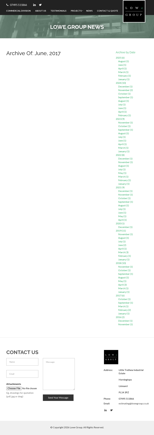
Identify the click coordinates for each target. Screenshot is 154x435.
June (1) (122, 64)
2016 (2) (120, 317)
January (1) (123, 79)
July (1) (122, 104)
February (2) (124, 309)
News (89, 10)
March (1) (123, 72)
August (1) (123, 61)
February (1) (124, 75)
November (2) (125, 90)
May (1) (122, 172)
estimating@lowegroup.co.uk (134, 403)
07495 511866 (16, 4)
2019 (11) (121, 230)
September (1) (125, 97)
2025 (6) (120, 57)
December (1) (125, 86)
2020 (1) (120, 223)
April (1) (122, 68)
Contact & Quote (107, 10)
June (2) (122, 245)
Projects (76, 10)
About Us (40, 10)
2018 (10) (121, 263)
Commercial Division (18, 10)
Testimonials (58, 10)
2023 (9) (120, 118)
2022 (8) (120, 154)
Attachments (13, 383)
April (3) (122, 284)
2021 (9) (120, 187)
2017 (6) (120, 295)
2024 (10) (121, 82)
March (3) (123, 252)
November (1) (125, 122)
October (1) (124, 93)
